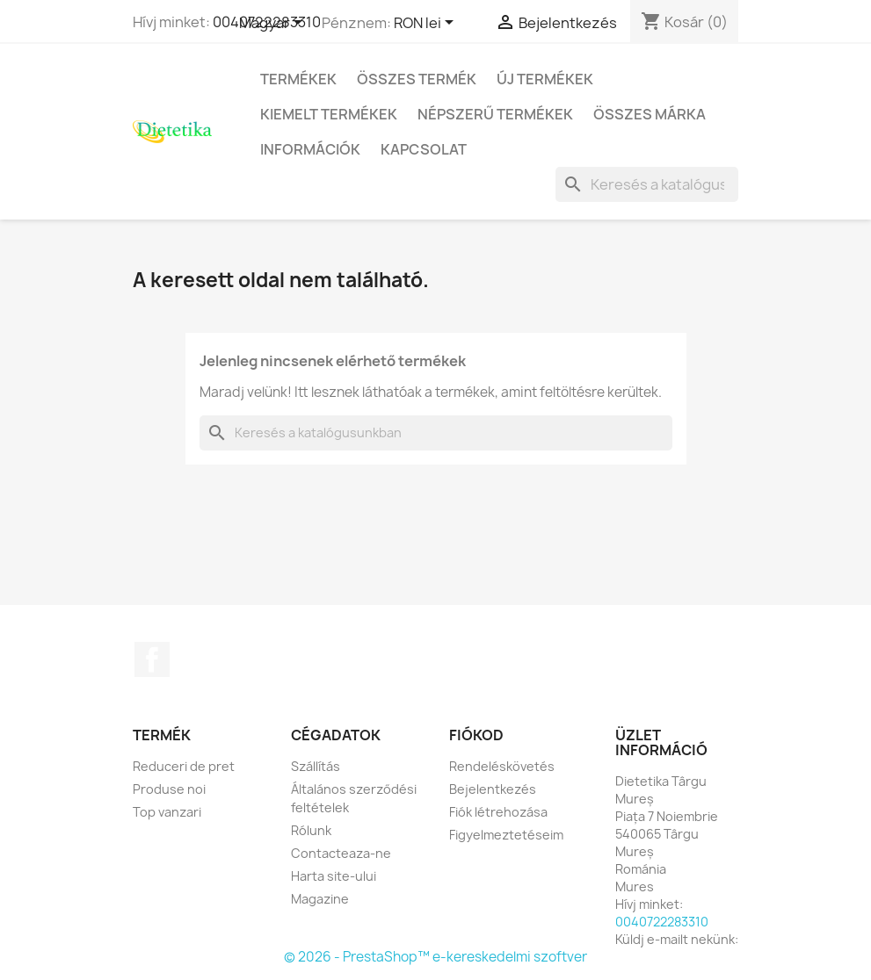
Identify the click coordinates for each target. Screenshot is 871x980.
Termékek (298, 79)
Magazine (320, 898)
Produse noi (169, 789)
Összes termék (416, 79)
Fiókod (476, 735)
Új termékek (545, 79)
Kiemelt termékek (328, 114)
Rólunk (311, 830)
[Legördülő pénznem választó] (427, 23)
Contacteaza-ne (341, 853)
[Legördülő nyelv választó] (273, 23)
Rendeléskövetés (502, 766)
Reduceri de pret (184, 766)
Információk (310, 149)
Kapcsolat (424, 149)
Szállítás (315, 766)
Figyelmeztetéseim (506, 834)
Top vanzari (167, 811)
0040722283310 (661, 921)
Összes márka (649, 114)
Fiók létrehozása (498, 811)
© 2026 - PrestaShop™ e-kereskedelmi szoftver (435, 957)
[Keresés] (646, 184)
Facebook (152, 659)
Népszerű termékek (495, 114)
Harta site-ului (333, 876)
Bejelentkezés (492, 789)
